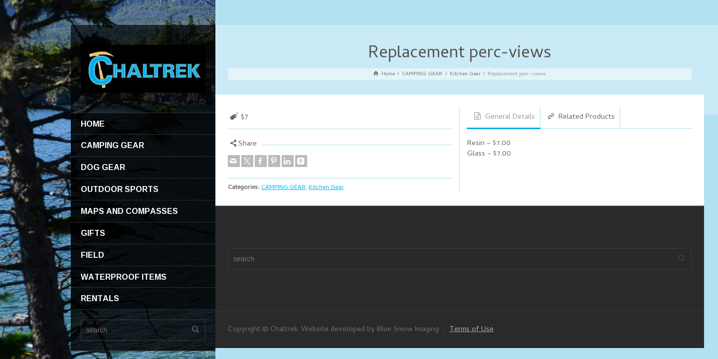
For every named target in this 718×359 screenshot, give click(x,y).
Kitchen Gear (326, 187)
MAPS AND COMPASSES (129, 210)
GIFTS (93, 232)
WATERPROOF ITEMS (124, 276)
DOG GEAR (103, 167)
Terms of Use (471, 330)
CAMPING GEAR (112, 145)
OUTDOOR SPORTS (120, 188)
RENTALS (100, 298)
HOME (93, 123)
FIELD (92, 254)
